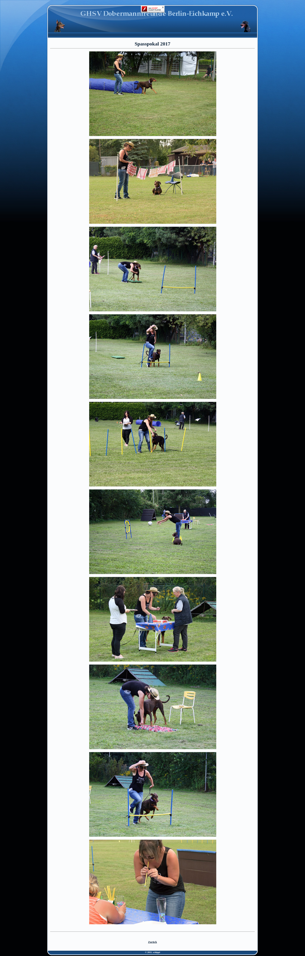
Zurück (152, 942)
